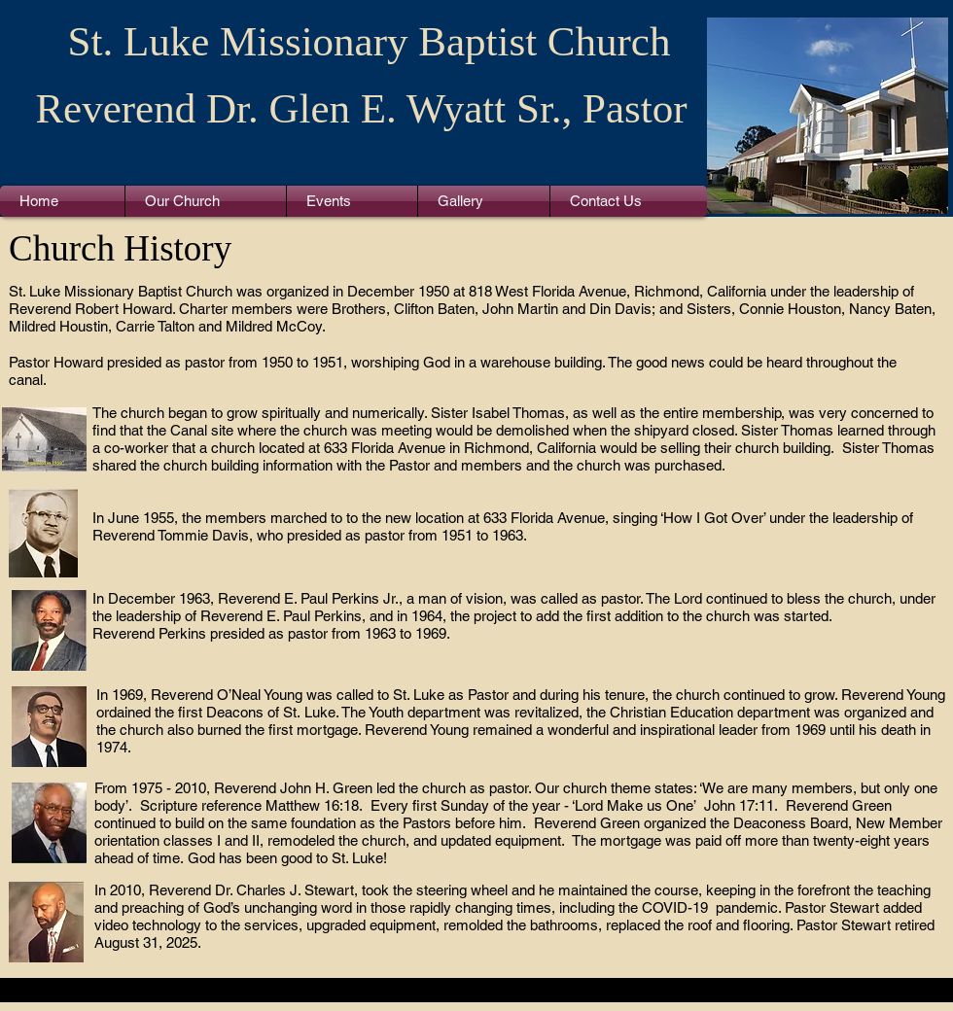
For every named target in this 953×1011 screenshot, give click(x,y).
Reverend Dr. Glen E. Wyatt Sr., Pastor (361, 108)
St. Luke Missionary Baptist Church (369, 41)
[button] (205, 201)
